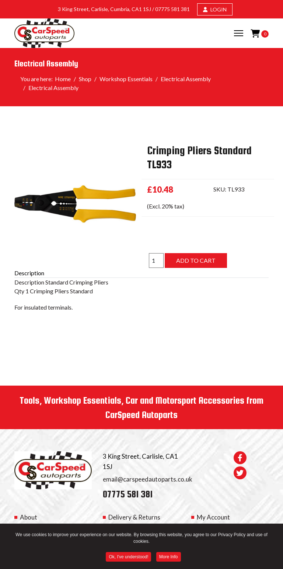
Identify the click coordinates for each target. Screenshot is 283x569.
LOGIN (215, 9)
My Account (213, 517)
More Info (168, 558)
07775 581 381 (172, 9)
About (28, 517)
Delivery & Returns (134, 517)
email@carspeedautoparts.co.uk (147, 479)
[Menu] (238, 33)
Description (29, 272)
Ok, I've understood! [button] (128, 558)
